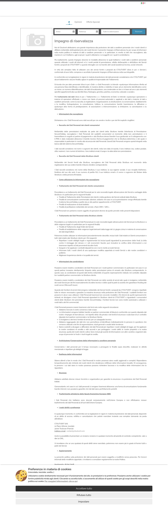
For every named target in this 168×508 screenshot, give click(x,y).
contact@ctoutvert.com (76, 431)
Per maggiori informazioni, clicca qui (61, 481)
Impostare (84, 501)
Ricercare (138, 32)
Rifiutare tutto (84, 495)
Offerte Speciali (93, 22)
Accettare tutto (84, 488)
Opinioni (78, 22)
